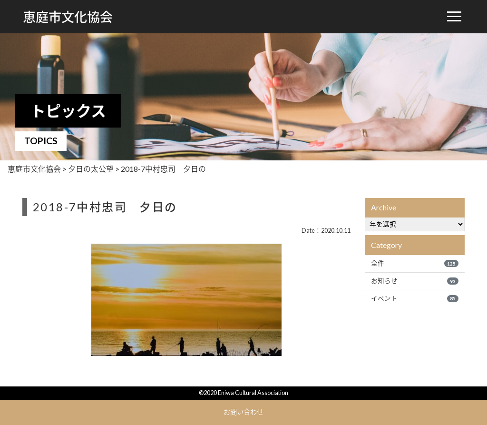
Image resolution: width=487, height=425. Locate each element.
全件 (414, 263)
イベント (414, 298)
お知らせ (414, 281)
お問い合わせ (243, 412)
